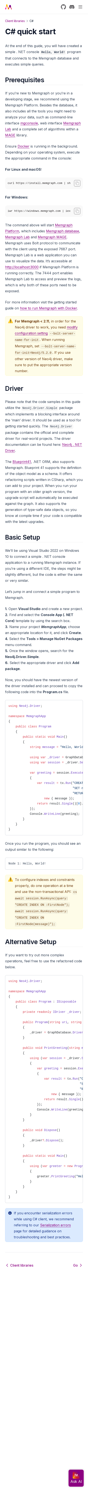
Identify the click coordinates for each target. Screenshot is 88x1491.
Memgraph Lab (17, 237)
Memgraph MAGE (52, 237)
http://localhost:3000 (22, 267)
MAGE (10, 135)
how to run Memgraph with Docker (48, 308)
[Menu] (80, 6)
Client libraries (15, 21)
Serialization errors (55, 1225)
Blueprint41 (22, 462)
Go (78, 1265)
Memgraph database (62, 231)
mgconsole (29, 123)
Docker (23, 146)
